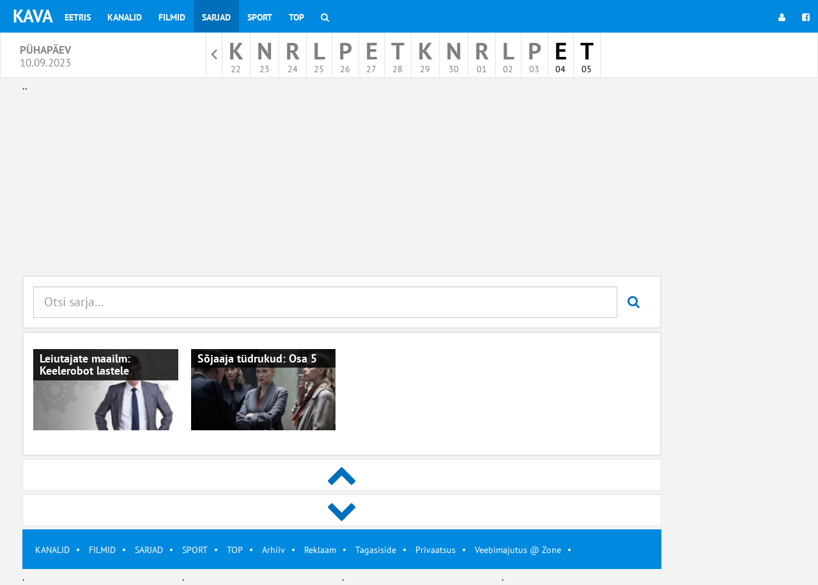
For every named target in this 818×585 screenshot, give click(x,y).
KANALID (52, 549)
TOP (235, 549)
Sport (259, 17)
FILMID (102, 549)
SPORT (195, 549)
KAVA (33, 15)
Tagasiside (375, 549)
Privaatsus (435, 549)
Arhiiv (273, 549)
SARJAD (149, 549)
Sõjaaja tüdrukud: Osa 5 (257, 358)
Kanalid (124, 17)
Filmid (171, 17)
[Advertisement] (341, 184)
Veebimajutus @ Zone (518, 549)
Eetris (78, 17)
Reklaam (320, 549)
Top (296, 17)
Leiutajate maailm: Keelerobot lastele (85, 364)
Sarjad (216, 17)
